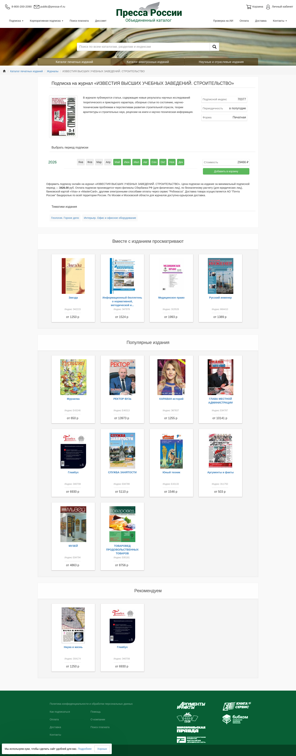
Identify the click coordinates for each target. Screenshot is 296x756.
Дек (180, 162)
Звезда (73, 297)
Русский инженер (220, 297)
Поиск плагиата (79, 20)
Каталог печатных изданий (74, 62)
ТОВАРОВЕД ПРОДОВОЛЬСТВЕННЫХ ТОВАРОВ (122, 549)
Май (117, 162)
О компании (97, 719)
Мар (99, 162)
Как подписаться (60, 711)
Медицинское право (171, 297)
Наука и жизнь (73, 647)
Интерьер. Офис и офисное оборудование (110, 217)
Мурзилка (73, 398)
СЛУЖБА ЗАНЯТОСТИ (122, 472)
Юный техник (171, 472)
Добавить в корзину (226, 171)
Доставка (261, 20)
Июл (136, 162)
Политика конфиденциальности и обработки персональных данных (91, 703)
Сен (153, 162)
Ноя (171, 162)
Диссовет (100, 20)
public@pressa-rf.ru (49, 6)
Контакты (280, 20)
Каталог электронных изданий (148, 62)
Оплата (244, 20)
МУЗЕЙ (73, 545)
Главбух (73, 472)
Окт (162, 162)
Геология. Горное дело (65, 217)
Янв (81, 162)
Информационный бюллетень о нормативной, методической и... (122, 301)
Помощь (95, 711)
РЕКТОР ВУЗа (122, 398)
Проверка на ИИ (223, 20)
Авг (145, 162)
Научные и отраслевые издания (221, 62)
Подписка (16, 20)
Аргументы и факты (220, 472)
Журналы (52, 71)
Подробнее (85, 748)
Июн (127, 162)
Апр (108, 162)
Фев (90, 162)
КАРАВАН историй (171, 398)
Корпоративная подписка (46, 20)
